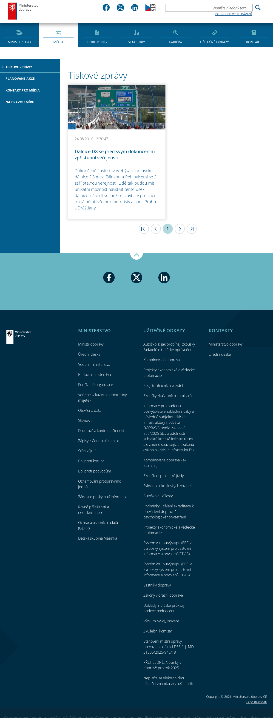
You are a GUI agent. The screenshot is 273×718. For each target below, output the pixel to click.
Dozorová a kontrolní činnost (101, 430)
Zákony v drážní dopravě (163, 595)
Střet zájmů (87, 450)
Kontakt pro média (23, 90)
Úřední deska (89, 354)
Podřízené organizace (95, 384)
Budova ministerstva (94, 374)
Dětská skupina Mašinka (97, 538)
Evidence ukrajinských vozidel (167, 485)
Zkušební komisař (157, 631)
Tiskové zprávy (19, 67)
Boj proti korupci (91, 460)
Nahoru (136, 256)
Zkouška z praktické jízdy (163, 475)
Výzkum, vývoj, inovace (161, 621)
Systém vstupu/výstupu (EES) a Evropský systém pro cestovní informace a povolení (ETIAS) (167, 548)
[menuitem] (19, 34)
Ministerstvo (19, 42)
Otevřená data (89, 410)
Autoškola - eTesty (158, 495)
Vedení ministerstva (94, 364)
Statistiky (136, 42)
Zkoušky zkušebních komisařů (167, 395)
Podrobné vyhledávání (233, 14)
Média (58, 42)
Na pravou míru (20, 102)
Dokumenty (97, 42)
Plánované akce (20, 78)
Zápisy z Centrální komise (98, 440)
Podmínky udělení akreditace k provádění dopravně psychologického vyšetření (168, 511)
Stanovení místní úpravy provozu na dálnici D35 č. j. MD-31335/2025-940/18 (169, 647)
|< (144, 229)
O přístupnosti (256, 702)
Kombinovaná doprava (161, 359)
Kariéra (175, 42)
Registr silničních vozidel (163, 385)
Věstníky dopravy (157, 585)
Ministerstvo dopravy (23, 11)
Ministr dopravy (90, 344)
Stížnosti (85, 420)
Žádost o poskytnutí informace (102, 496)
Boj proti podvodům (94, 471)
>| (192, 229)
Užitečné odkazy (214, 42)
